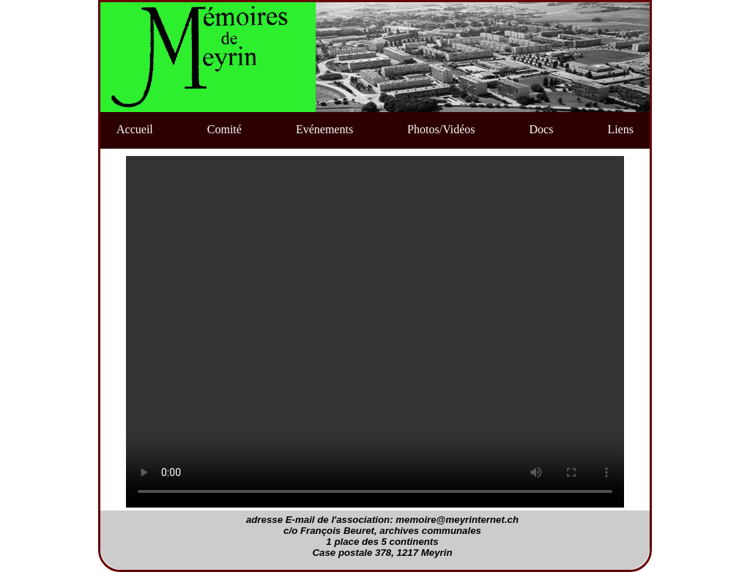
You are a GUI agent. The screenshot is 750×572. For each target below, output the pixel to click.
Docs (542, 129)
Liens (620, 129)
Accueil (134, 129)
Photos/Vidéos (441, 129)
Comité (224, 129)
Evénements (324, 129)
